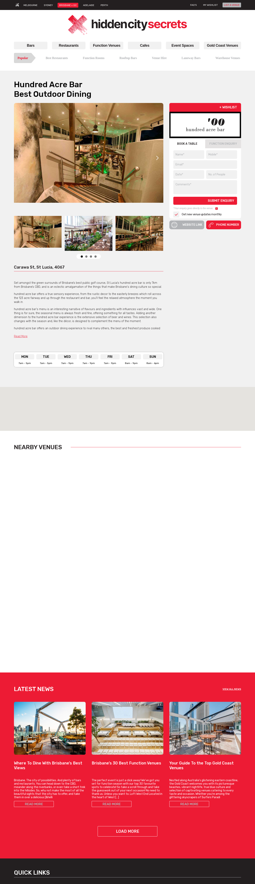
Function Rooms (94, 58)
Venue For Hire (62, 811)
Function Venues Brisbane (61, 781)
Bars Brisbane (105, 776)
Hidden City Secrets (220, 779)
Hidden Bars (99, 813)
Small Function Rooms (67, 825)
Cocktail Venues (63, 835)
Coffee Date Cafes (142, 804)
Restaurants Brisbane (29, 779)
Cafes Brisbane (145, 776)
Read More (20, 336)
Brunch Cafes (139, 799)
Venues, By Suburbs (65, 854)
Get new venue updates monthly (197, 214)
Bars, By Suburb (102, 847)
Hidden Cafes (139, 809)
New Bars (98, 823)
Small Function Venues (67, 821)
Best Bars (98, 799)
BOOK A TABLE (187, 143)
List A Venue (216, 804)
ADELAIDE (88, 5)
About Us (214, 794)
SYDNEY (48, 5)
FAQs (211, 809)
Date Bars (98, 818)
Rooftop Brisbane (103, 804)
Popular (23, 58)
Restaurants (68, 45)
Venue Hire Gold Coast (183, 823)
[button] (127, 405)
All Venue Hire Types (65, 849)
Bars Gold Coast (179, 794)
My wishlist (210, 5)
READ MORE (34, 691)
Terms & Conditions (220, 821)
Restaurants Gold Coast (184, 799)
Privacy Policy (217, 826)
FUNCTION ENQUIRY (223, 143)
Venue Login (216, 813)
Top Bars (97, 837)
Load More (127, 718)
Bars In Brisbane (102, 794)
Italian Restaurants (29, 818)
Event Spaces (183, 45)
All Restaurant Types (30, 837)
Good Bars (98, 828)
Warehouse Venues (227, 58)
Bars (30, 45)
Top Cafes (136, 794)
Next (157, 158)
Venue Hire (159, 58)
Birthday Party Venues (67, 816)
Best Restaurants (57, 58)
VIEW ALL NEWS (232, 575)
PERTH (104, 5)
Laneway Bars (190, 58)
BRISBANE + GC (68, 5)
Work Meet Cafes (141, 813)
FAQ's (193, 5)
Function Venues (106, 45)
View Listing (29, 545)
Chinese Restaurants (30, 823)
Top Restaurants (27, 804)
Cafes (144, 45)
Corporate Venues (64, 830)
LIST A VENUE (231, 5)
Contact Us (215, 799)
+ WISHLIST (228, 107)
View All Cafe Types (142, 818)
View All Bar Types (103, 842)
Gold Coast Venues (222, 45)
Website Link (186, 225)
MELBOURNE (30, 5)
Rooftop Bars (128, 58)
